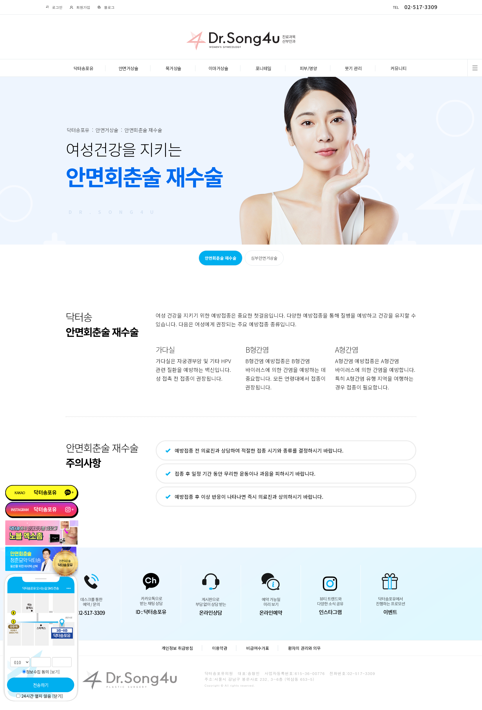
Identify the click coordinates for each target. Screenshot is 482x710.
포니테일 (263, 68)
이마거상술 (218, 68)
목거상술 (173, 68)
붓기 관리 (353, 68)
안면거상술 (128, 68)
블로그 (106, 7)
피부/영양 (308, 68)
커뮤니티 (398, 68)
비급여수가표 (257, 648)
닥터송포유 (83, 68)
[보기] (55, 672)
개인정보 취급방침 (177, 648)
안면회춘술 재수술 (220, 258)
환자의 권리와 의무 (304, 648)
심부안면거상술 (264, 258)
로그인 (54, 7)
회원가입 (80, 7)
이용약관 (219, 648)
